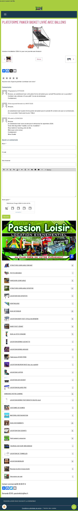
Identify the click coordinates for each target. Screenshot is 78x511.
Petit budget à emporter (39, 438)
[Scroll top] (73, 506)
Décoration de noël (39, 476)
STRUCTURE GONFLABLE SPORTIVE (39, 288)
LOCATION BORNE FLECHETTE (39, 341)
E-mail (4, 152)
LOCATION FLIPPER (39, 372)
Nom (3, 144)
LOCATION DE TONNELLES (39, 453)
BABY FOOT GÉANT (39, 326)
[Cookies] (4, 506)
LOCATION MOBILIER (39, 461)
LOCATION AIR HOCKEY (39, 379)
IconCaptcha (18, 212)
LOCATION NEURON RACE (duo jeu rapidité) (39, 364)
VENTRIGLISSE (39, 303)
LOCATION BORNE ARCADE (39, 349)
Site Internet (6, 160)
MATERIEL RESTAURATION (39, 415)
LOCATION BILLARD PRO (39, 387)
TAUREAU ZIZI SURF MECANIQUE (39, 445)
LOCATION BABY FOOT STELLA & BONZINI (39, 318)
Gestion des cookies (49, 508)
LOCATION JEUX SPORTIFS (39, 295)
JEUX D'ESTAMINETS (39, 423)
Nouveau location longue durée (39, 468)
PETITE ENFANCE (39, 272)
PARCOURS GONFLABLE (39, 280)
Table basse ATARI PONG (39, 357)
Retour (39, 59)
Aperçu (48, 170)
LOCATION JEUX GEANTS (39, 430)
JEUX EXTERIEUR (39, 311)
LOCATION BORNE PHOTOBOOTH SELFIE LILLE (39, 400)
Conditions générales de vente (31, 508)
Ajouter (6, 217)
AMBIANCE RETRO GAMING (39, 394)
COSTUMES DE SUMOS (39, 407)
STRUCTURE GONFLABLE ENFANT (39, 265)
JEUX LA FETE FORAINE (39, 334)
